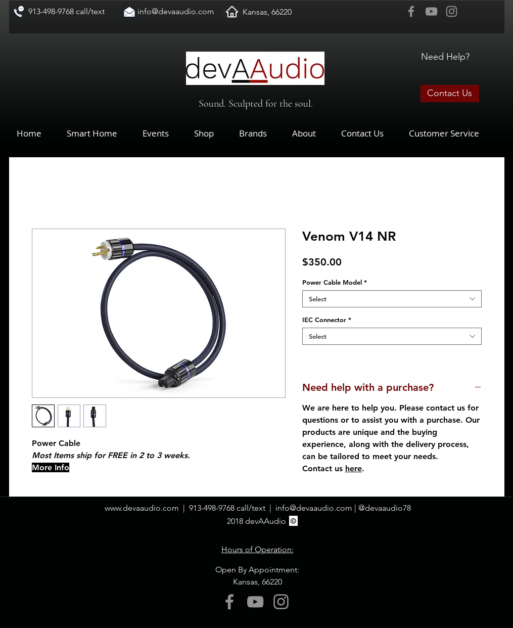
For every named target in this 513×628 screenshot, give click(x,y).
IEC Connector (326, 320)
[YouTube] (431, 11)
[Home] (232, 12)
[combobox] (392, 298)
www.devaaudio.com (142, 508)
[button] (211, 133)
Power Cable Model (334, 282)
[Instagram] (451, 11)
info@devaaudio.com (175, 11)
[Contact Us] (450, 93)
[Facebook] (411, 11)
